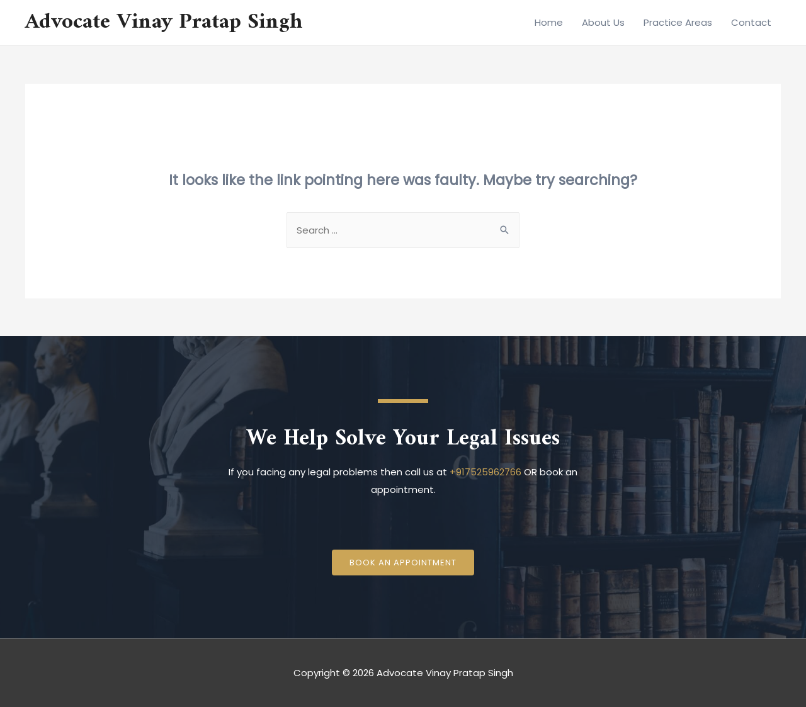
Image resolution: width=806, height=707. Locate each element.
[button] (403, 562)
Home (549, 22)
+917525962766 (485, 471)
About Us (603, 22)
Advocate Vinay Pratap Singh (164, 22)
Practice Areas (678, 22)
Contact (751, 22)
